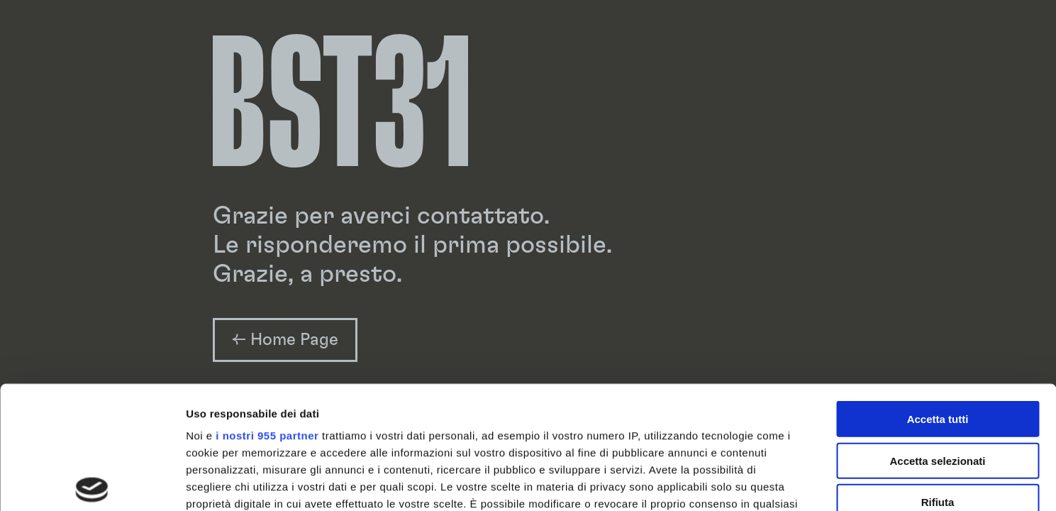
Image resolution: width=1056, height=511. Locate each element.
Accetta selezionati (937, 333)
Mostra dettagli (746, 483)
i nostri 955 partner (267, 308)
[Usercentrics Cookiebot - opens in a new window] (92, 483)
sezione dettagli (695, 428)
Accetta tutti (938, 292)
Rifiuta (938, 375)
